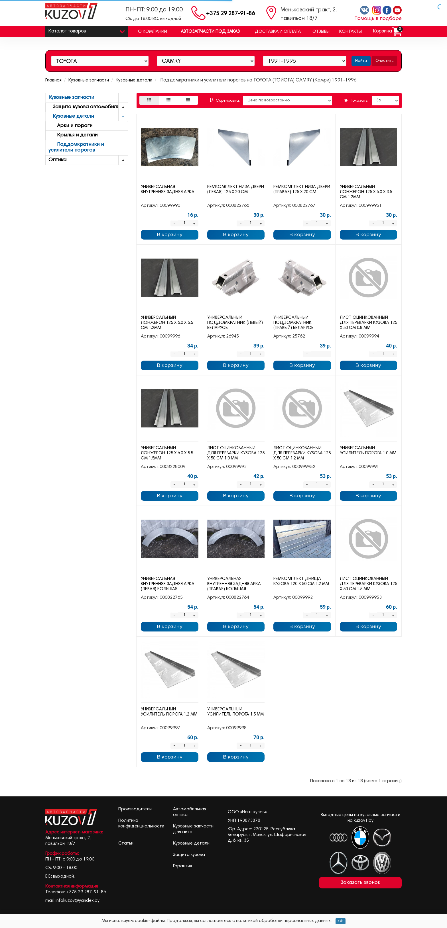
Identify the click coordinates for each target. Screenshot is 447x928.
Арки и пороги (70, 125)
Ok (340, 921)
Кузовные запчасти (88, 80)
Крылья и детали (72, 135)
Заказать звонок (360, 882)
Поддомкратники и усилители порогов (76, 147)
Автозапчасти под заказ (210, 31)
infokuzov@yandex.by (77, 900)
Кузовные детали (134, 80)
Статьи (125, 843)
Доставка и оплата (278, 31)
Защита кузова (189, 855)
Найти (361, 61)
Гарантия (182, 866)
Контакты (350, 31)
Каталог (86, 30)
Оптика (88, 160)
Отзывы (321, 31)
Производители (135, 809)
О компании (152, 31)
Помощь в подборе (378, 18)
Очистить (384, 61)
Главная (53, 80)
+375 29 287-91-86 (230, 14)
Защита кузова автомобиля (88, 107)
